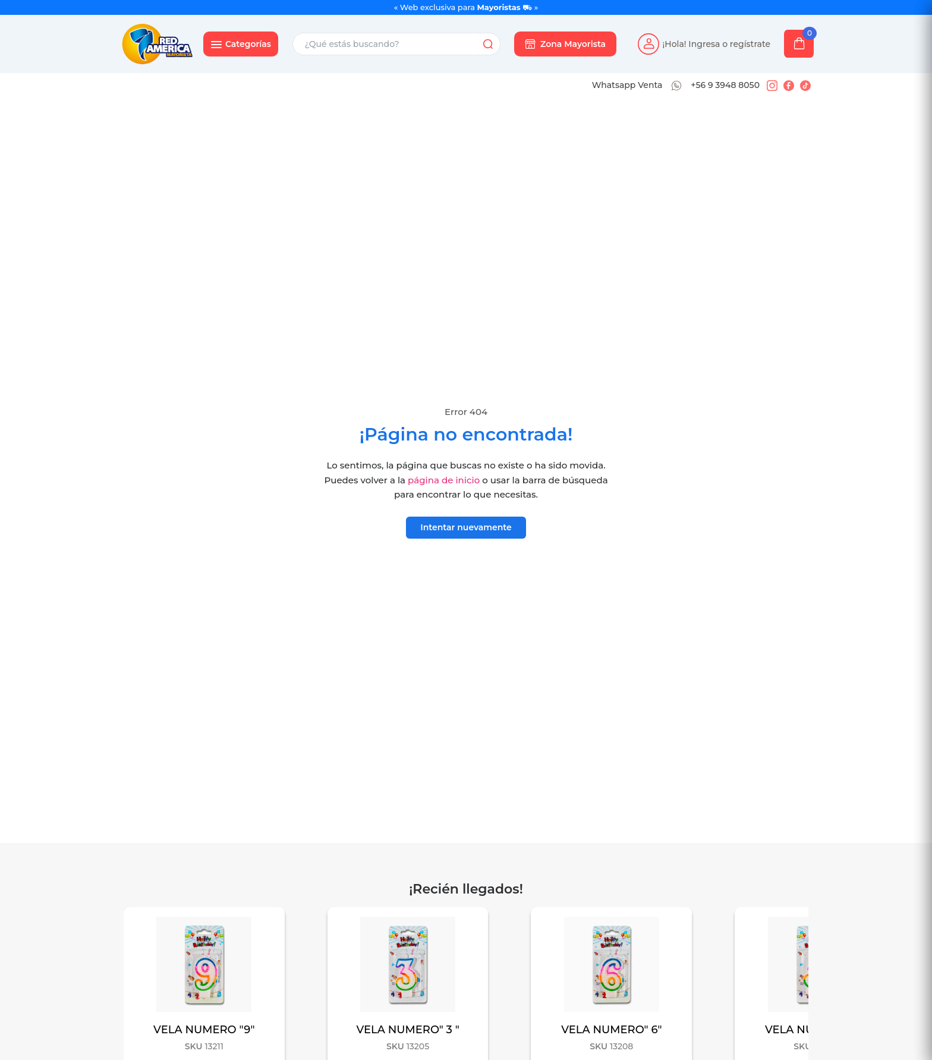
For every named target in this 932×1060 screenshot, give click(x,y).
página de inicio (444, 480)
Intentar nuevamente (465, 527)
